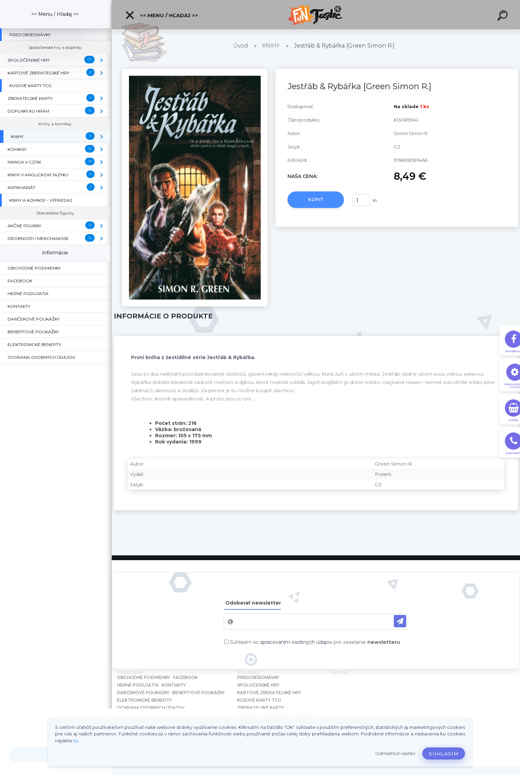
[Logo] (315, 14)
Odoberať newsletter (253, 603)
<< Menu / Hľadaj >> (161, 15)
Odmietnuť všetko (395, 753)
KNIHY (271, 45)
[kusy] (361, 200)
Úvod (240, 45)
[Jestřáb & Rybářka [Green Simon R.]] (195, 71)
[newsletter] (400, 621)
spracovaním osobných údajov (296, 642)
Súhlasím (443, 753)
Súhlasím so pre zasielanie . (315, 642)
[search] (503, 16)
